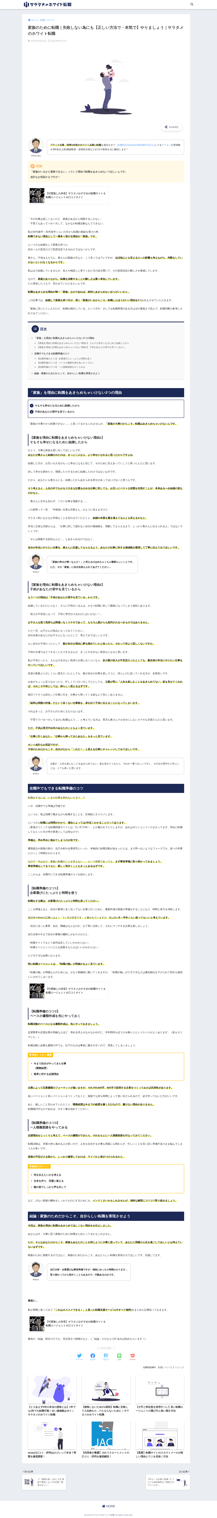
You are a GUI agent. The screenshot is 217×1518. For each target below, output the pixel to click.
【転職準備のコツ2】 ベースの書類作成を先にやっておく (65, 362)
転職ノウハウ (165, 1367)
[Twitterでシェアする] (79, 1357)
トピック (179, 1367)
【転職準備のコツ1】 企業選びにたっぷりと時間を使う (64, 358)
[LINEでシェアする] (119, 1357)
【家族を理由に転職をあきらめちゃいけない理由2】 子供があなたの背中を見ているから (81, 347)
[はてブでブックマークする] (106, 1357)
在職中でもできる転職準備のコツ (51, 353)
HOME (108, 1506)
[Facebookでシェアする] (92, 1357)
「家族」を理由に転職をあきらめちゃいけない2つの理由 (64, 338)
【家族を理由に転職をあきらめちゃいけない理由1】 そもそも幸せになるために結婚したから (83, 343)
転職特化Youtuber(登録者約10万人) (136, 145)
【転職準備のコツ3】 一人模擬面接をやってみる (61, 367)
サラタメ (166, 145)
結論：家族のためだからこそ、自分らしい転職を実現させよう (67, 373)
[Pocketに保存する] (132, 1357)
